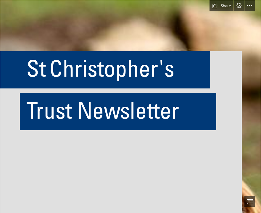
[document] (130, 106)
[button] (221, 5)
